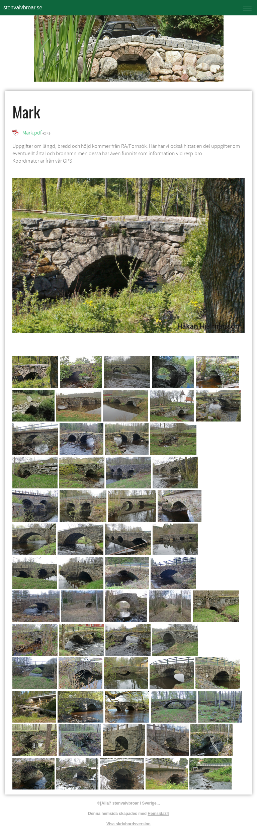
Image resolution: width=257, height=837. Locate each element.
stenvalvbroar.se (22, 7)
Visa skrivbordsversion (128, 824)
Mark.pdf (31, 132)
